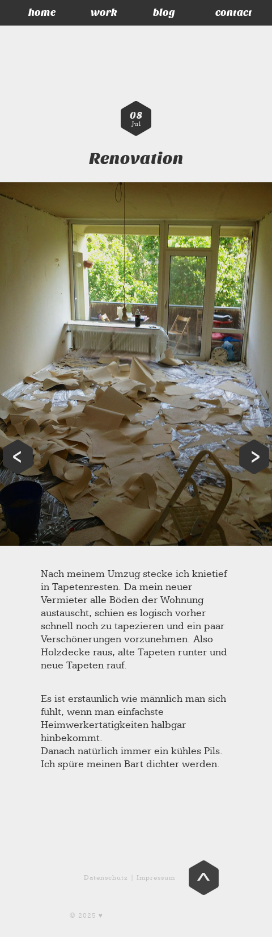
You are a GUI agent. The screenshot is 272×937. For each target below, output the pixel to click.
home (42, 13)
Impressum (156, 877)
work (104, 13)
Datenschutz (106, 877)
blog (164, 13)
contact (233, 13)
